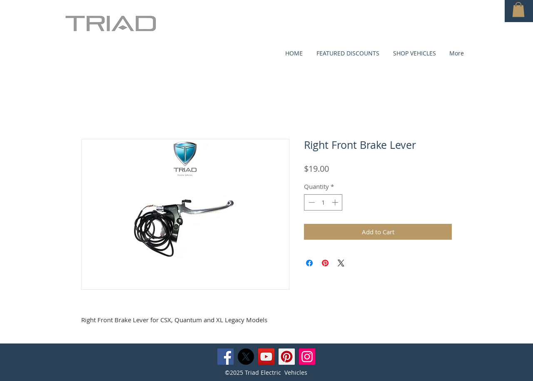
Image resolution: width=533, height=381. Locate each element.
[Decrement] (310, 202)
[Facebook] (225, 356)
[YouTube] (266, 356)
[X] (246, 356)
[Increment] (335, 202)
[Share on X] (341, 263)
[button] (518, 9)
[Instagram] (307, 356)
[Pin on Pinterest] (325, 263)
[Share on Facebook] (309, 263)
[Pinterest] (287, 356)
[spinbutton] (323, 202)
